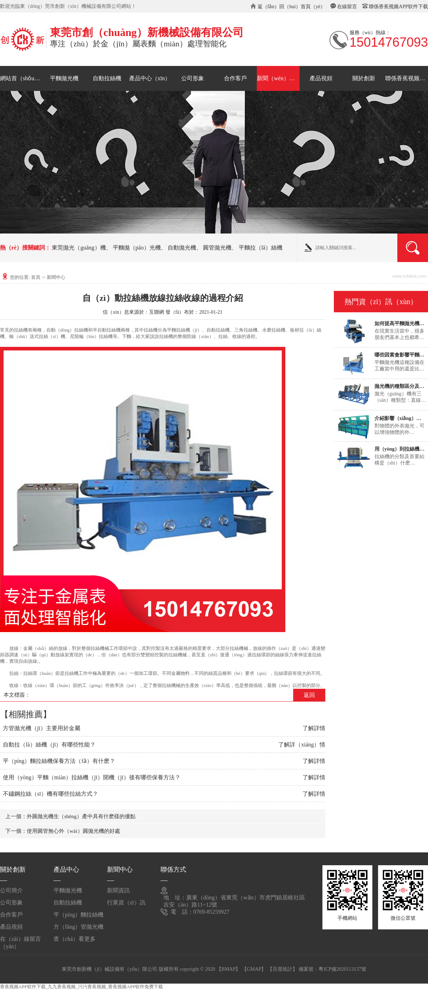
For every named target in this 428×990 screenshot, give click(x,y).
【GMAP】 (254, 969)
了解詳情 (313, 728)
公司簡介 (11, 890)
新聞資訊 (118, 890)
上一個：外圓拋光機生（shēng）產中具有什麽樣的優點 (70, 816)
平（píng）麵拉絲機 (78, 915)
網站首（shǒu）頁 (21, 78)
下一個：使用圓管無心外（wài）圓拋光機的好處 (62, 831)
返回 (309, 695)
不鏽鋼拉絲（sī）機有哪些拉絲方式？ (50, 794)
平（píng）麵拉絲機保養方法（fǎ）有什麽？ (59, 761)
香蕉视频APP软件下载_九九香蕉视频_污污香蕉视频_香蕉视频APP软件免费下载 (81, 986)
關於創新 (363, 78)
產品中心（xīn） (149, 78)
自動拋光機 (182, 248)
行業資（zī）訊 (126, 902)
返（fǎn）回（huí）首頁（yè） (292, 6)
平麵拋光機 (64, 78)
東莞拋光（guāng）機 (79, 248)
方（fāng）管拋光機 (78, 927)
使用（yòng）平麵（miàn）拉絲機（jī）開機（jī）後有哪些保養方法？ (91, 777)
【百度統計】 (282, 969)
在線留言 (347, 6)
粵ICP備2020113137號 (342, 969)
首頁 (35, 277)
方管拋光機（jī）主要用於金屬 (41, 728)
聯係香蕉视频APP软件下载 (398, 6)
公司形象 (192, 78)
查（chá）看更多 (75, 939)
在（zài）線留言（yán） (20, 942)
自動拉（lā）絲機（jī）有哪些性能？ (49, 745)
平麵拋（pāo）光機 (137, 248)
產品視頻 (321, 78)
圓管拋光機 (217, 248)
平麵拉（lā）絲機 (261, 248)
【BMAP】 (228, 969)
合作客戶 (235, 78)
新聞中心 (56, 277)
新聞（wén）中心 (278, 78)
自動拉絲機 (107, 78)
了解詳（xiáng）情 (301, 745)
